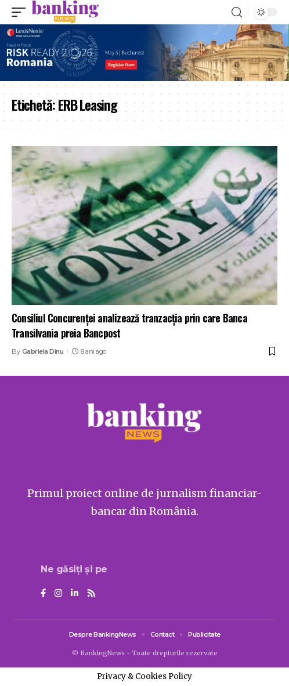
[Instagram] (58, 594)
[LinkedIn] (74, 594)
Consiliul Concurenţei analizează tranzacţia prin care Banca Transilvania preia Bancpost (129, 325)
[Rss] (91, 594)
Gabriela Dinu (43, 351)
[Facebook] (43, 594)
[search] (237, 12)
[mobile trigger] (21, 12)
